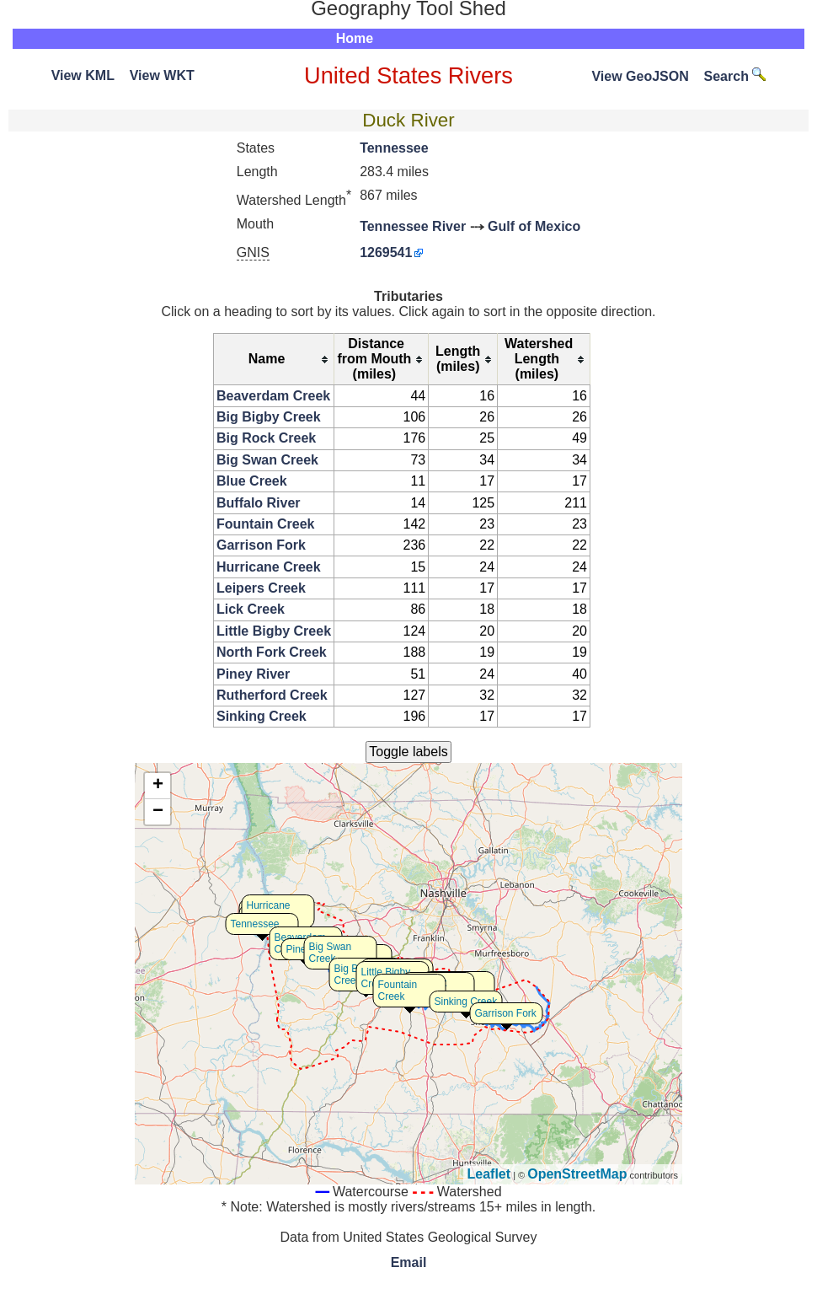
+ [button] (157, 785)
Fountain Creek (265, 524)
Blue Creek (251, 481)
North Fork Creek (271, 652)
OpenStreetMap (577, 1174)
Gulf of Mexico (534, 226)
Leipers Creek (261, 588)
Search (735, 76)
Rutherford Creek (272, 695)
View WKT (162, 75)
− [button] (157, 811)
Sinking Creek (261, 716)
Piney (299, 949)
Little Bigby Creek (273, 631)
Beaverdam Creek (273, 396)
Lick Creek (250, 609)
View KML (83, 75)
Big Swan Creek (267, 460)
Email (409, 1262)
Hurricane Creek (268, 567)
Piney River (253, 674)
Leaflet (489, 1174)
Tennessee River (413, 226)
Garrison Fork (261, 545)
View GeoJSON (639, 76)
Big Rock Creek (266, 438)
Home (354, 38)
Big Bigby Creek (268, 417)
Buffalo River (258, 503)
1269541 (386, 252)
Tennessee (394, 148)
